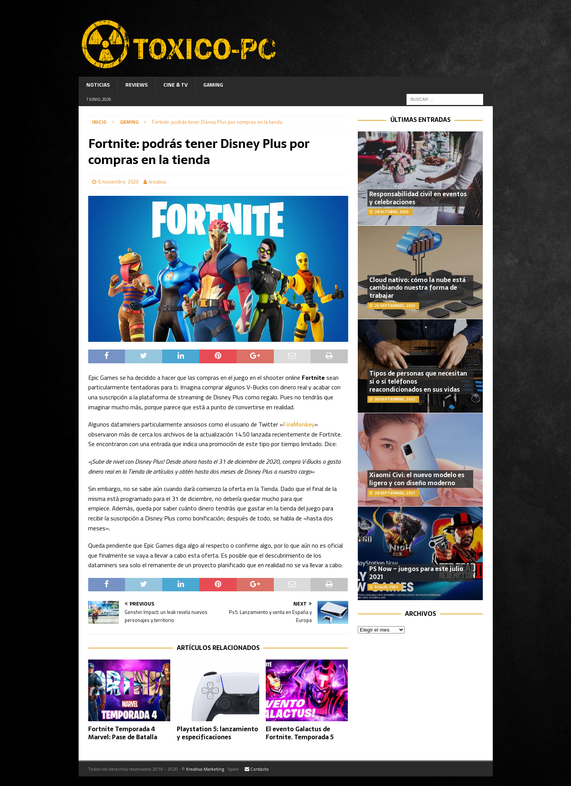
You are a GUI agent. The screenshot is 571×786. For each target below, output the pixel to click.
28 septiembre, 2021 (395, 493)
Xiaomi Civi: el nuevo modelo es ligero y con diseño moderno (416, 479)
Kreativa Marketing (205, 769)
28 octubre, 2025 (392, 212)
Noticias (98, 84)
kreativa (157, 181)
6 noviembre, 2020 (118, 181)
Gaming (213, 84)
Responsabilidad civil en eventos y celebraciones (418, 198)
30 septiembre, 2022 (395, 399)
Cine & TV (175, 84)
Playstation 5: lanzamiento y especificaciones (217, 733)
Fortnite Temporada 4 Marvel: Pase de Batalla (122, 733)
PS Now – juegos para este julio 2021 (416, 573)
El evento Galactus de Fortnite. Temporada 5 (300, 733)
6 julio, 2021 (386, 587)
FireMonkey (298, 424)
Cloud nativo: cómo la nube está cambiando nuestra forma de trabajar (417, 288)
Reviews (136, 84)
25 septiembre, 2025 (395, 305)
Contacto (257, 769)
